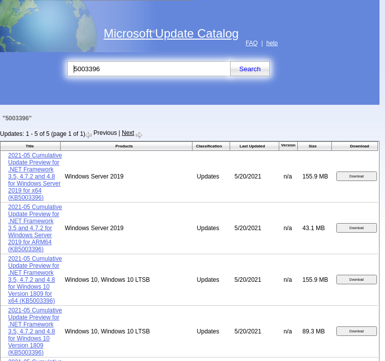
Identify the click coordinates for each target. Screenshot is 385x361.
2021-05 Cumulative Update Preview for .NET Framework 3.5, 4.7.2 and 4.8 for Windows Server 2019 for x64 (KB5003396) (35, 176)
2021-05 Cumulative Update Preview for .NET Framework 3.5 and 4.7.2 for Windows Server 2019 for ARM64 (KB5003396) (35, 228)
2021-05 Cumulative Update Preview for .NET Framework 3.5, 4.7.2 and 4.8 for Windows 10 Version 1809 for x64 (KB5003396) (35, 279)
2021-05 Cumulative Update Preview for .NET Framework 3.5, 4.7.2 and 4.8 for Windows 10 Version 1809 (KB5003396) (35, 331)
